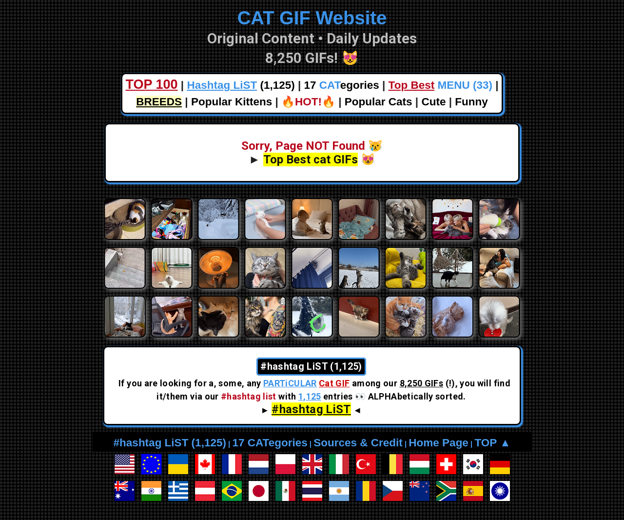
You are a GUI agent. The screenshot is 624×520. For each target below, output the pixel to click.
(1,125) (240, 85)
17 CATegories (269, 443)
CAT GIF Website (312, 17)
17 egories (341, 85)
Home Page (438, 443)
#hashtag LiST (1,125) (170, 443)
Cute (433, 102)
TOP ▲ (492, 443)
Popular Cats (378, 102)
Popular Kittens (231, 102)
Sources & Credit (358, 443)
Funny (471, 102)
